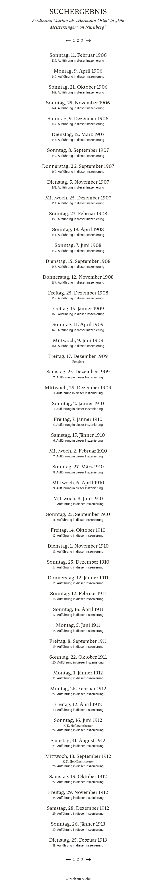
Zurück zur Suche (78, 879)
